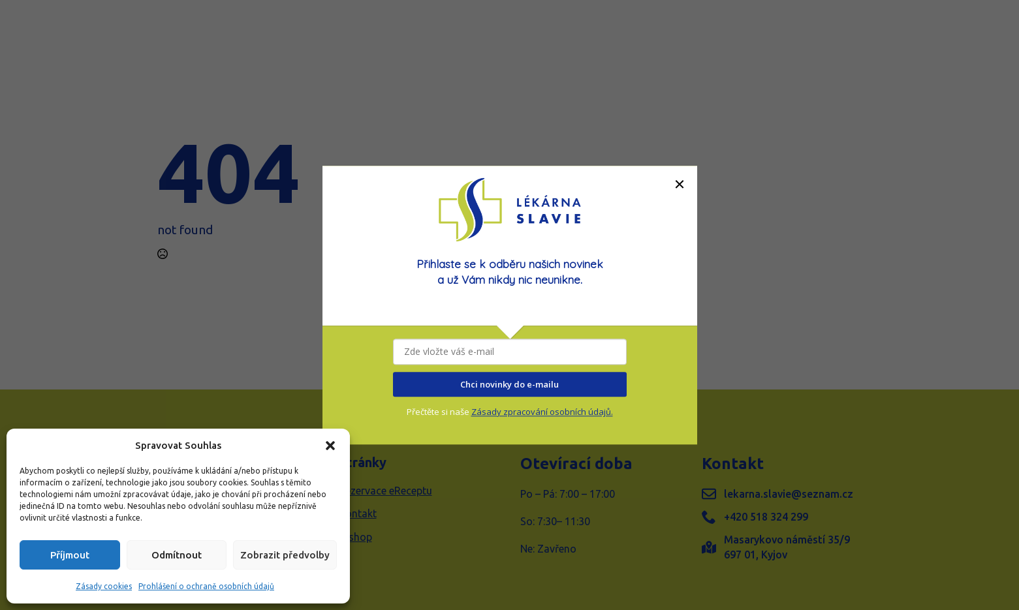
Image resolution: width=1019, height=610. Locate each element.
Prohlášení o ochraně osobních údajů (206, 586)
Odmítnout (176, 554)
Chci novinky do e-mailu (509, 384)
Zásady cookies (104, 586)
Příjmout (69, 554)
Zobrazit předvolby (285, 554)
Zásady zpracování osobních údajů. (542, 412)
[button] (330, 445)
